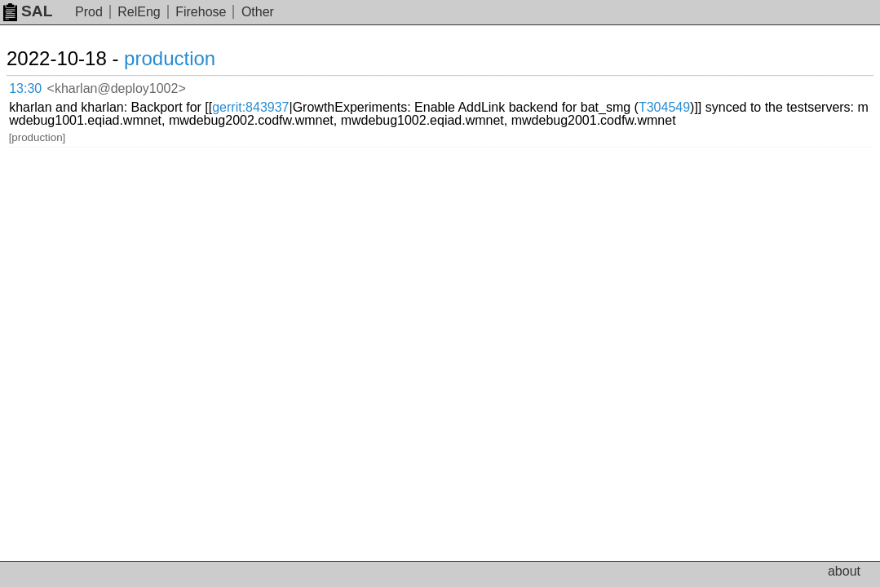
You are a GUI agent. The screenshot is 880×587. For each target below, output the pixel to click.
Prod (89, 12)
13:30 (42, 86)
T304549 (267, 98)
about (844, 571)
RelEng (138, 12)
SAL (27, 11)
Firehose (200, 12)
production (189, 58)
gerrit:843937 (424, 85)
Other (257, 12)
